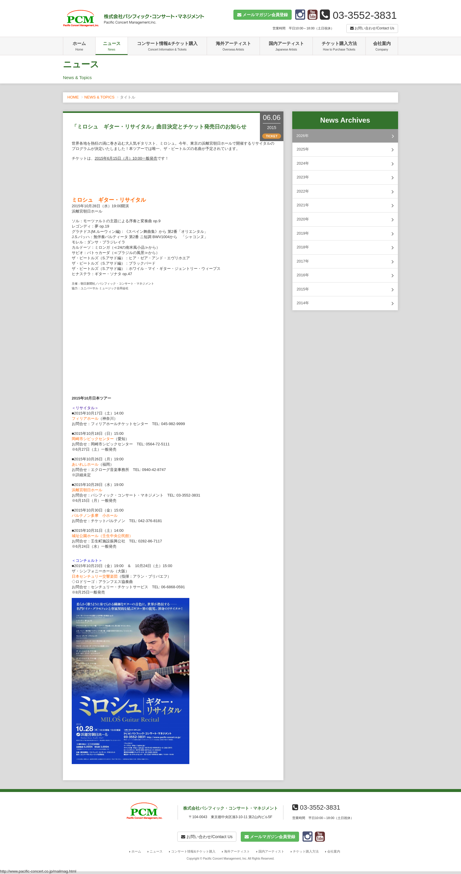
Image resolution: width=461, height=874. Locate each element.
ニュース (112, 47)
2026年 (345, 136)
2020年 (345, 220)
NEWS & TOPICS (99, 97)
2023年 (345, 178)
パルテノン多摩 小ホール (95, 515)
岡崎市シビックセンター (93, 439)
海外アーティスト (233, 47)
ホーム (79, 47)
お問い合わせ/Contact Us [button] (372, 28)
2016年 (345, 275)
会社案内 (382, 47)
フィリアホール (85, 418)
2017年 (345, 262)
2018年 (345, 247)
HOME (73, 97)
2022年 (345, 192)
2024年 (345, 164)
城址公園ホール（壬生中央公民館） (102, 536)
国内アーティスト (286, 47)
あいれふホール (85, 464)
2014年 (345, 303)
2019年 (345, 234)
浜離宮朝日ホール (87, 490)
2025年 (345, 150)
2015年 (345, 290)
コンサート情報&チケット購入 (167, 47)
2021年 (345, 205)
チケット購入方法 (339, 47)
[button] (262, 15)
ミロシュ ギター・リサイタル (109, 200)
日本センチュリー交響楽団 (95, 576)
